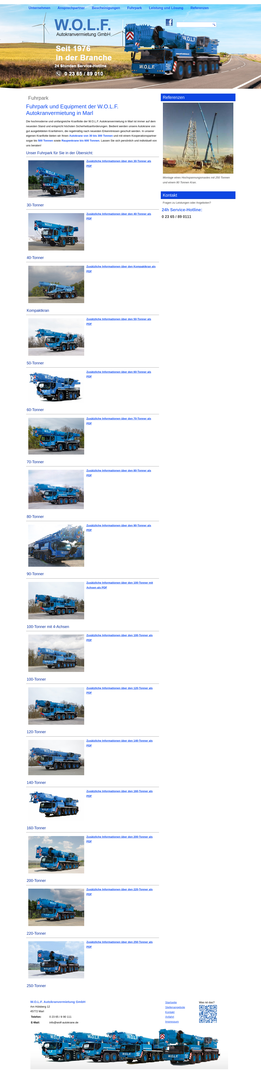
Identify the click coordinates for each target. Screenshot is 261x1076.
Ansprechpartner (71, 8)
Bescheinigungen (106, 8)
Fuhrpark (134, 8)
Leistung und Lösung (166, 8)
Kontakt (169, 1012)
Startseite (171, 1002)
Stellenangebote (175, 1007)
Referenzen (200, 8)
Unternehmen (39, 8)
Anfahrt (169, 1016)
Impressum (172, 1021)
